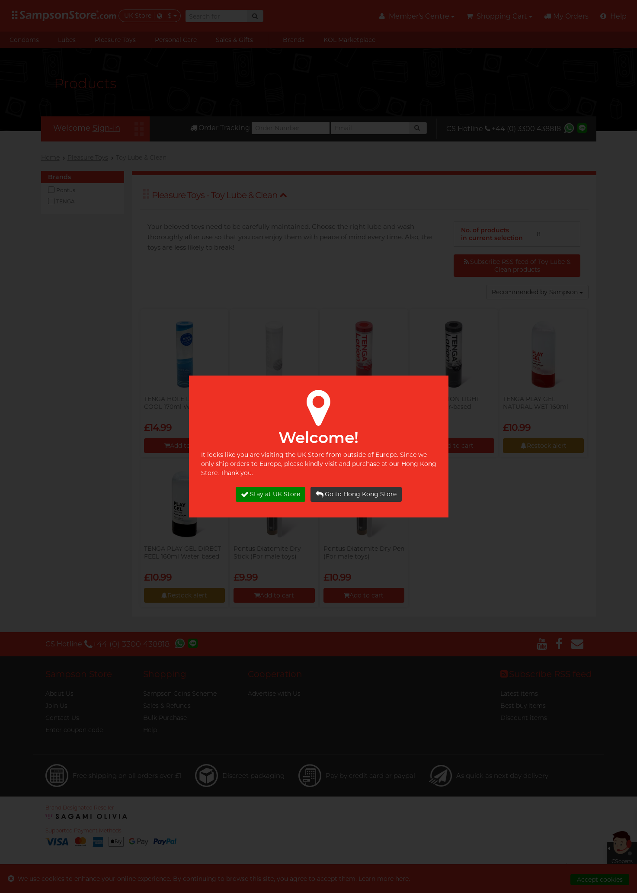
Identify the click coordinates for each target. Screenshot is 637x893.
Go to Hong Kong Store (356, 494)
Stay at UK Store (270, 494)
